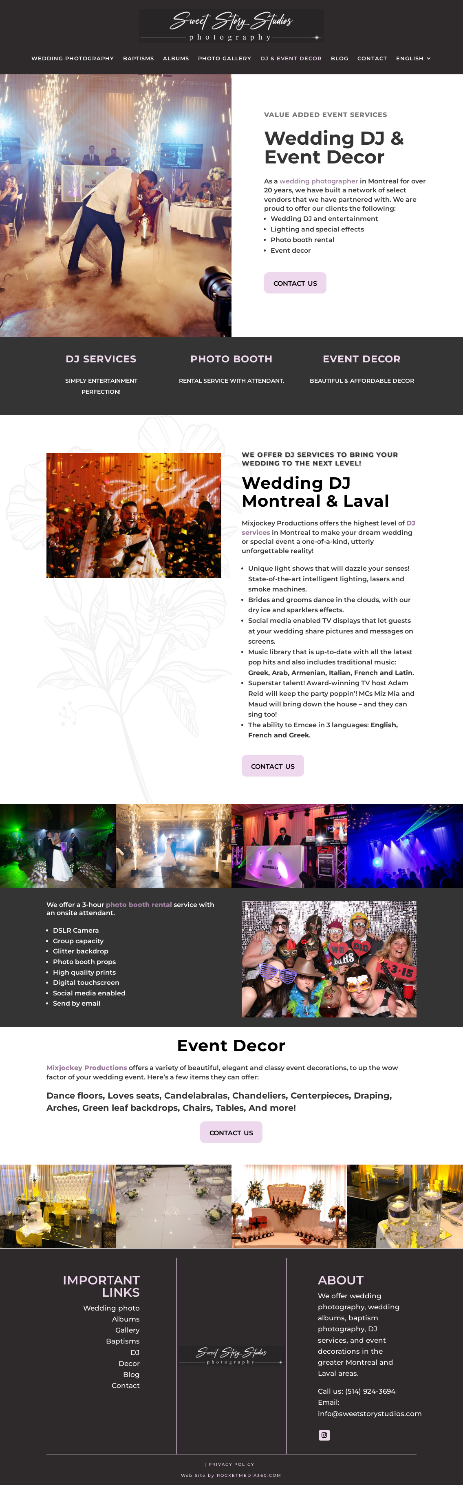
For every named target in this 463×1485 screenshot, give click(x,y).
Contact (372, 58)
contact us (295, 282)
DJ (135, 1352)
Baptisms (138, 58)
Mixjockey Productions (86, 1068)
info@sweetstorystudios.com (370, 1414)
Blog (339, 58)
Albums (176, 58)
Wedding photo (111, 1308)
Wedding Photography (72, 58)
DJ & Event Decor (291, 58)
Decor (129, 1363)
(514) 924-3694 (370, 1391)
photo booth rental (139, 905)
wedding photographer (319, 181)
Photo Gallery (224, 58)
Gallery (127, 1330)
